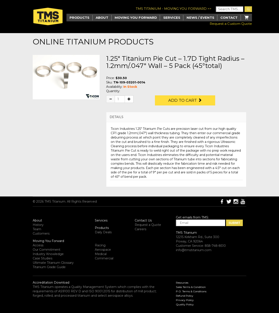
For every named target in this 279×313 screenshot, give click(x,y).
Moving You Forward (48, 241)
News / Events (200, 17)
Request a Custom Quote (231, 24)
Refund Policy (184, 295)
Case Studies (42, 258)
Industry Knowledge (48, 254)
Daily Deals (103, 232)
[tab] (176, 117)
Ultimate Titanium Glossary (53, 263)
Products (102, 228)
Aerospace (103, 250)
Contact (229, 17)
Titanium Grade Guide (49, 267)
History (38, 225)
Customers (41, 233)
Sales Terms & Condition (191, 287)
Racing (100, 245)
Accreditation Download (51, 282)
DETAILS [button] (116, 117)
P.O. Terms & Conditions (191, 291)
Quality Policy (185, 304)
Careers (140, 229)
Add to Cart (185, 100)
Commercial (104, 258)
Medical (101, 254)
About (102, 17)
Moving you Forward (136, 17)
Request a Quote (148, 225)
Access (38, 245)
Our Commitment (46, 250)
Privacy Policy (185, 300)
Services (171, 17)
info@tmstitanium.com (193, 250)
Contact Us (143, 220)
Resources (182, 282)
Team (37, 229)
